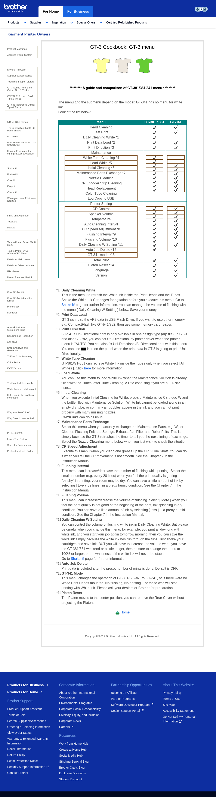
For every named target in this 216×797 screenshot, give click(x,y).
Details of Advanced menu (21, 265)
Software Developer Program (124, 704)
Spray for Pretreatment (19, 445)
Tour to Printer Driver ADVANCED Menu (18, 252)
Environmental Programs (69, 703)
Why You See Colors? (19, 412)
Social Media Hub (65, 755)
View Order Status (13, 732)
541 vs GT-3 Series (17, 122)
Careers (58, 727)
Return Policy (10, 755)
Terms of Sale (10, 715)
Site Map (163, 704)
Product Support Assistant (18, 709)
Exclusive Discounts (66, 773)
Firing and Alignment (18, 215)
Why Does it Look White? (20, 418)
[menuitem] (15, 22)
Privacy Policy (166, 692)
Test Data (12, 221)
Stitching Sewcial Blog (68, 761)
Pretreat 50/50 (14, 433)
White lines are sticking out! (21, 389)
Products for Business (19, 685)
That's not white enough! (20, 383)
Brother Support (14, 701)
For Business (78, 11)
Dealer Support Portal (119, 710)
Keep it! (11, 186)
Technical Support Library (20, 81)
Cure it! (11, 180)
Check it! (12, 192)
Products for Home (16, 692)
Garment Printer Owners (29, 34)
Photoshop (13, 306)
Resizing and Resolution (20, 336)
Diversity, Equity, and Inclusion (73, 715)
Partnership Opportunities (125, 685)
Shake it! (12, 168)
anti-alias (12, 342)
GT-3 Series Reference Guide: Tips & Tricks (19, 88)
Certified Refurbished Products (126, 22)
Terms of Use (166, 698)
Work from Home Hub (67, 743)
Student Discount (64, 779)
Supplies (35, 22)
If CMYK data (14, 368)
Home (122, 612)
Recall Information (13, 749)
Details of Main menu (18, 259)
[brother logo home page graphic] (15, 8)
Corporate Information (71, 685)
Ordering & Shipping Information (22, 727)
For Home (51, 11)
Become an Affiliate (118, 692)
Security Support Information (20, 767)
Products (13, 22)
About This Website (172, 685)
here (88, 368)
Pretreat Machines (17, 49)
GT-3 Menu (13, 136)
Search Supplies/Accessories (20, 721)
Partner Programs (117, 698)
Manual (11, 227)
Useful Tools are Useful (19, 277)
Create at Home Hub (67, 749)
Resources (61, 736)
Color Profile (14, 362)
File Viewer (13, 271)
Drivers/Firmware (16, 69)
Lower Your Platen (17, 439)
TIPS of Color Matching (19, 356)
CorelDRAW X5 (15, 292)
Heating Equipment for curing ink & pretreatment (20, 152)
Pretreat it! (12, 174)
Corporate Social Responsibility (74, 709)
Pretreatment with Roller (20, 451)
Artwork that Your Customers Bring (16, 328)
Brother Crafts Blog (66, 767)
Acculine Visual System (19, 55)
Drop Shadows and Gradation (17, 349)
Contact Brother (11, 773)
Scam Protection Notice (17, 761)
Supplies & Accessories (19, 75)
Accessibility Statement (172, 710)
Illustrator (12, 312)
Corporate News (64, 721)
